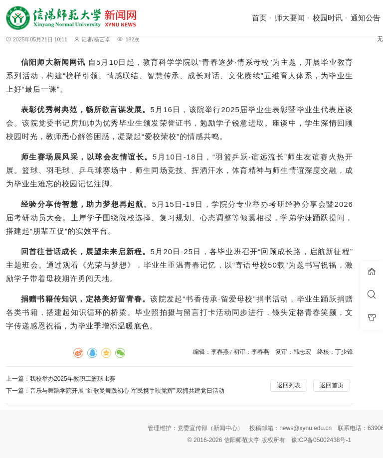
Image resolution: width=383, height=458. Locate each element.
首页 (259, 17)
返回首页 (332, 385)
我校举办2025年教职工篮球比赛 (72, 378)
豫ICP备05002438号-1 (321, 440)
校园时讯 (328, 17)
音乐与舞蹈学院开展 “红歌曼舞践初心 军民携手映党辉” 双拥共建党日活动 (127, 390)
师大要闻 (290, 17)
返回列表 (289, 385)
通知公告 (366, 17)
